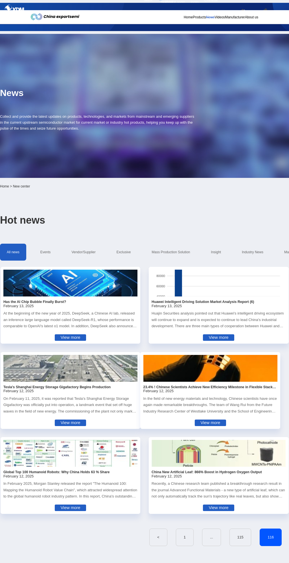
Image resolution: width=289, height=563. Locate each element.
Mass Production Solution (165, 147)
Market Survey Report (56, 156)
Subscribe (86, 6)
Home (154, 20)
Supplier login (230, 6)
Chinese (246, 6)
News (187, 20)
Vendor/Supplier (97, 147)
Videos (201, 20)
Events (69, 147)
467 (225, 372)
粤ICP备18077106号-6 (161, 556)
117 (189, 372)
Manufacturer (222, 20)
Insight (200, 147)
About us (243, 20)
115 (150, 372)
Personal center (196, 6)
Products (171, 20)
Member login (213, 6)
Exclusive (127, 147)
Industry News (227, 147)
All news (46, 147)
